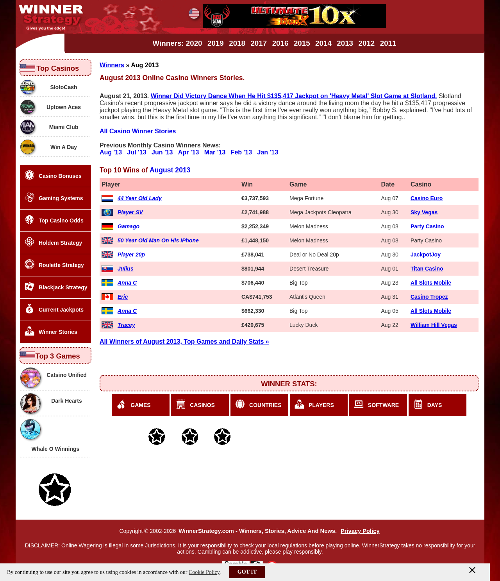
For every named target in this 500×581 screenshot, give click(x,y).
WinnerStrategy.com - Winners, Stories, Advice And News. (258, 531)
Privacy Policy (360, 531)
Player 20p (131, 254)
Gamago (128, 226)
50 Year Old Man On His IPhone (158, 240)
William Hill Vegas (434, 325)
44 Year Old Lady (140, 198)
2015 (302, 43)
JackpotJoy (426, 254)
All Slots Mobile (431, 283)
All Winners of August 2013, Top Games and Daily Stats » (184, 341)
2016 (280, 43)
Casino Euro (427, 198)
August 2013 (170, 170)
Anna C (127, 283)
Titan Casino (427, 268)
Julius (125, 268)
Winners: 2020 (177, 43)
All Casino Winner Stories (138, 131)
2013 (345, 43)
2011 (388, 43)
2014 (323, 43)
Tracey (126, 325)
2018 (237, 43)
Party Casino (427, 226)
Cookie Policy (204, 572)
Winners (112, 65)
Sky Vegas (424, 212)
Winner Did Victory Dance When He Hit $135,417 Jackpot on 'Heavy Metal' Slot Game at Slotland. (294, 96)
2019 (215, 43)
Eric (123, 297)
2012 (367, 43)
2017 (258, 43)
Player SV (130, 212)
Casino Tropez (429, 297)
